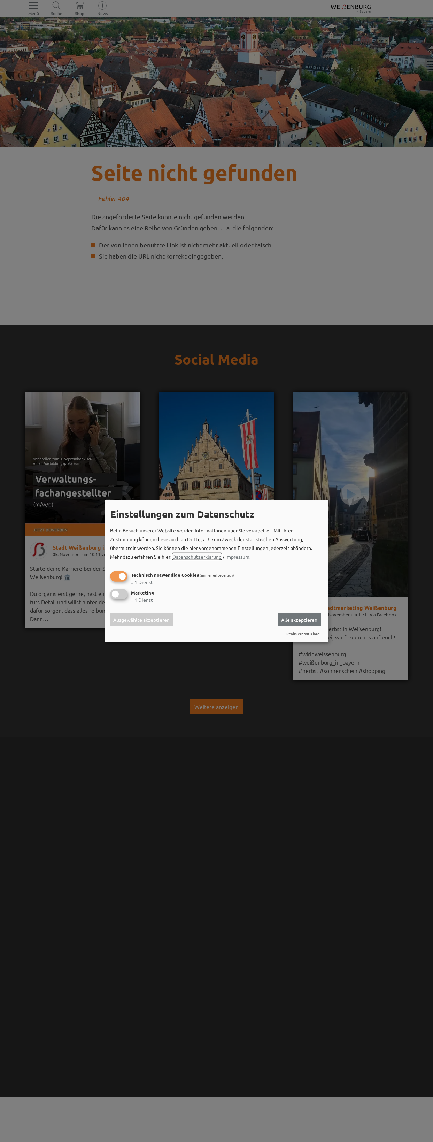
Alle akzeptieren (299, 619)
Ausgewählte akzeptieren (141, 619)
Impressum (237, 556)
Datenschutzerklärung (197, 556)
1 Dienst (142, 582)
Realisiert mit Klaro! (303, 633)
